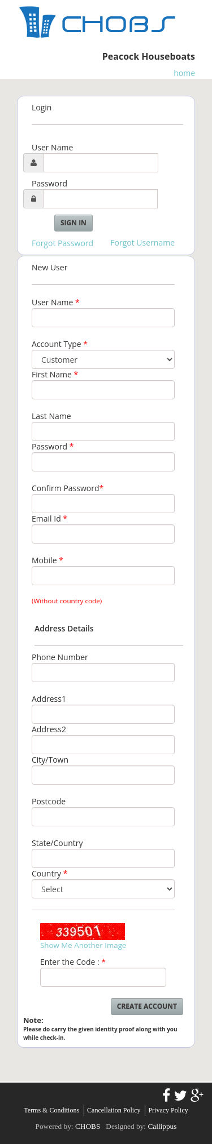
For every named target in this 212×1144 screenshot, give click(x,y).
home (184, 73)
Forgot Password (62, 243)
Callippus (162, 1126)
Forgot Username (142, 242)
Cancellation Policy (113, 1110)
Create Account (147, 1006)
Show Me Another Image (83, 945)
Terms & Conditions (51, 1110)
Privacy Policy (168, 1110)
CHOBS (87, 1126)
